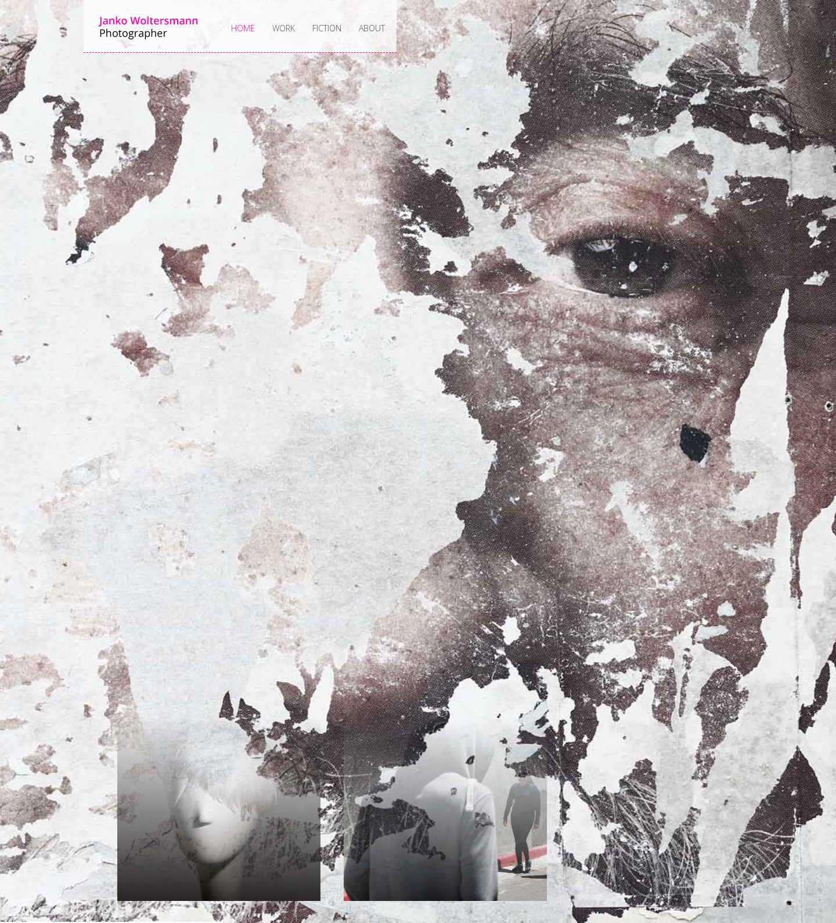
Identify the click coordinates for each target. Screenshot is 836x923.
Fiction (326, 28)
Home (243, 28)
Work (283, 28)
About (372, 28)
